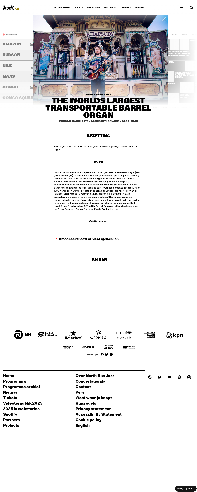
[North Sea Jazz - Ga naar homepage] (11, 8)
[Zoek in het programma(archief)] (191, 7)
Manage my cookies (186, 489)
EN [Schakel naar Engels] (181, 7)
